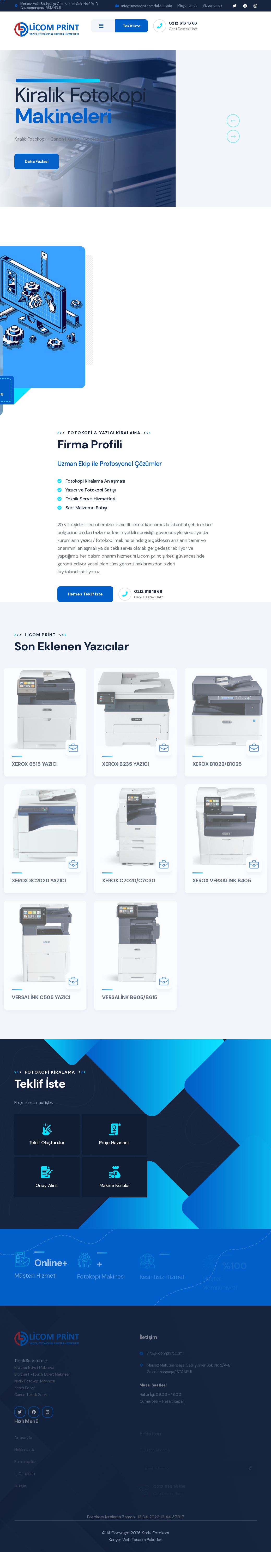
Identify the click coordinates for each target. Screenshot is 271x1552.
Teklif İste (131, 26)
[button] (233, 120)
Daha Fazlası (37, 167)
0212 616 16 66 (183, 23)
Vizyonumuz (212, 5)
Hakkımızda (163, 5)
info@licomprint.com (137, 6)
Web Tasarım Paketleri (142, 1539)
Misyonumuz (187, 5)
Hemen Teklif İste (85, 594)
